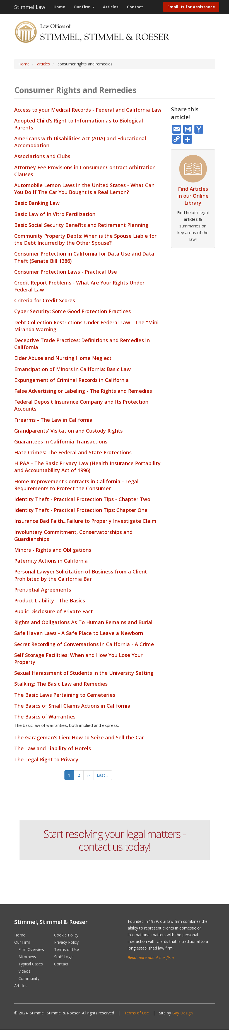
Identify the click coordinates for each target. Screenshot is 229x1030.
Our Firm (84, 6)
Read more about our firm (151, 957)
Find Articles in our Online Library (193, 195)
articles (43, 64)
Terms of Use (66, 949)
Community (28, 978)
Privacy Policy (66, 942)
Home (59, 6)
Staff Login (64, 956)
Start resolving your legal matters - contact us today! (114, 840)
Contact (135, 6)
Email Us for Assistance (191, 6)
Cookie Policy (66, 935)
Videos (24, 971)
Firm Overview (31, 949)
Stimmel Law (29, 7)
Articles (111, 6)
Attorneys (27, 956)
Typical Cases (30, 964)
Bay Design (182, 1013)
